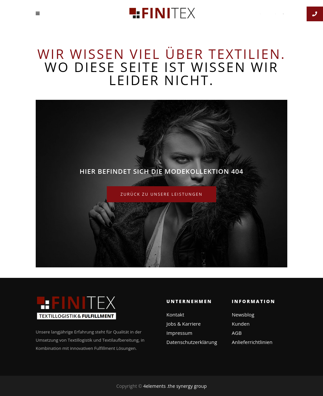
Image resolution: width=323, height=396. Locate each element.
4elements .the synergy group (175, 386)
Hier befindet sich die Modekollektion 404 (161, 171)
